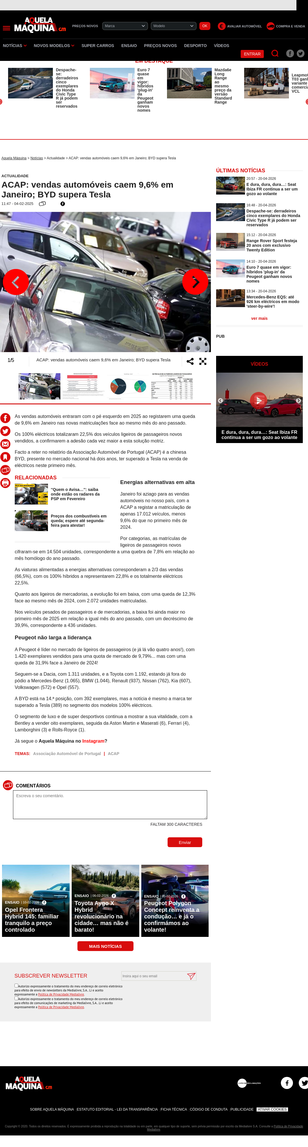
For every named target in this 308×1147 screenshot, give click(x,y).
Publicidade (242, 1109)
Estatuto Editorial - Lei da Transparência (117, 1109)
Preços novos (160, 45)
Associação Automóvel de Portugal (67, 754)
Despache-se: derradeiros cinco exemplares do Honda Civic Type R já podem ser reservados (67, 88)
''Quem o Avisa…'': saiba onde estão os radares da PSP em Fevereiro (75, 494)
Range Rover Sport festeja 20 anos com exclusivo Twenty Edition (271, 245)
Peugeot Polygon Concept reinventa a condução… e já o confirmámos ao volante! (171, 916)
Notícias (15, 45)
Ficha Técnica (174, 1109)
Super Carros (97, 45)
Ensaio (129, 45)
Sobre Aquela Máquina (52, 1109)
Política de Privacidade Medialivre (61, 994)
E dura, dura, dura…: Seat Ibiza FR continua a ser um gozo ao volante (272, 189)
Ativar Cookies (272, 1109)
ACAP (113, 754)
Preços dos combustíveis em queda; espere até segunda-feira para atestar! (79, 521)
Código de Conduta (208, 1109)
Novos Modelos (54, 45)
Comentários (33, 785)
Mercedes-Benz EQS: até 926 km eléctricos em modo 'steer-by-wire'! (272, 302)
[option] (43, 88)
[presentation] (152, 995)
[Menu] (6, 28)
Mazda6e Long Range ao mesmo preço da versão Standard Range (223, 86)
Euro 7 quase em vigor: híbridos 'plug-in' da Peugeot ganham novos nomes (145, 90)
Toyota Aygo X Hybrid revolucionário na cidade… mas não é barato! (102, 916)
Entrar (252, 54)
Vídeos (221, 45)
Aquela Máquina (14, 158)
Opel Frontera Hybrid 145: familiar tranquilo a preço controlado (32, 920)
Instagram (93, 741)
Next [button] (195, 282)
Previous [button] (15, 282)
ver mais (259, 318)
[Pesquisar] (275, 53)
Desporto (195, 45)
